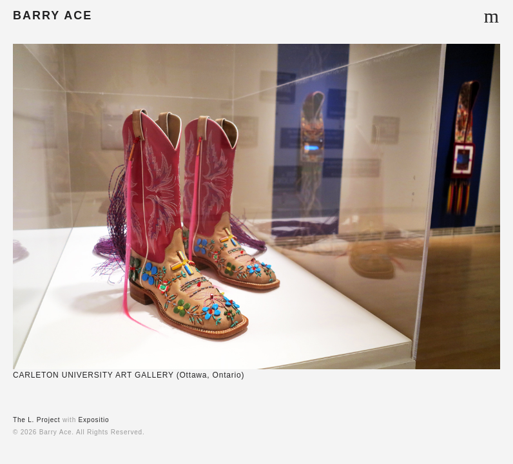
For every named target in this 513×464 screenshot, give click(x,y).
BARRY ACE (52, 15)
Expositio (94, 419)
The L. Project (36, 419)
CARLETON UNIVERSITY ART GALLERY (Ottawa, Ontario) (128, 375)
